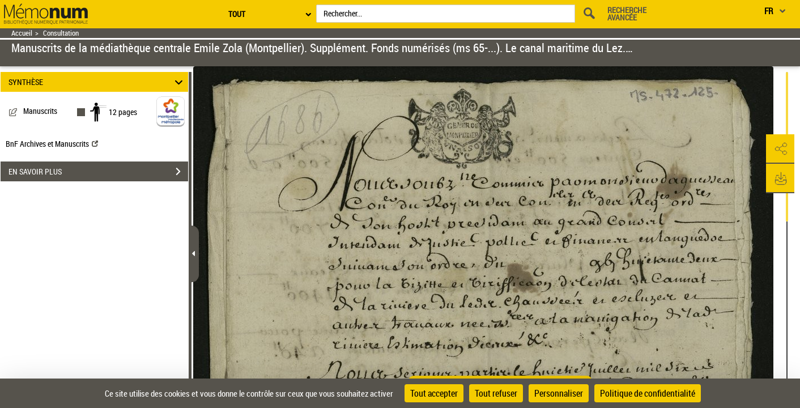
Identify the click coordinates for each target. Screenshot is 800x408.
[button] (780, 149)
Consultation (61, 33)
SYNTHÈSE (97, 82)
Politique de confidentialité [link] (647, 393)
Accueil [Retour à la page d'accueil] (21, 33)
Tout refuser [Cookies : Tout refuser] (496, 393)
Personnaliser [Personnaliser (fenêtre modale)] (558, 393)
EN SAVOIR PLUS (98, 172)
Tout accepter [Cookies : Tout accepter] (434, 393)
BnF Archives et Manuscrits (52, 143)
